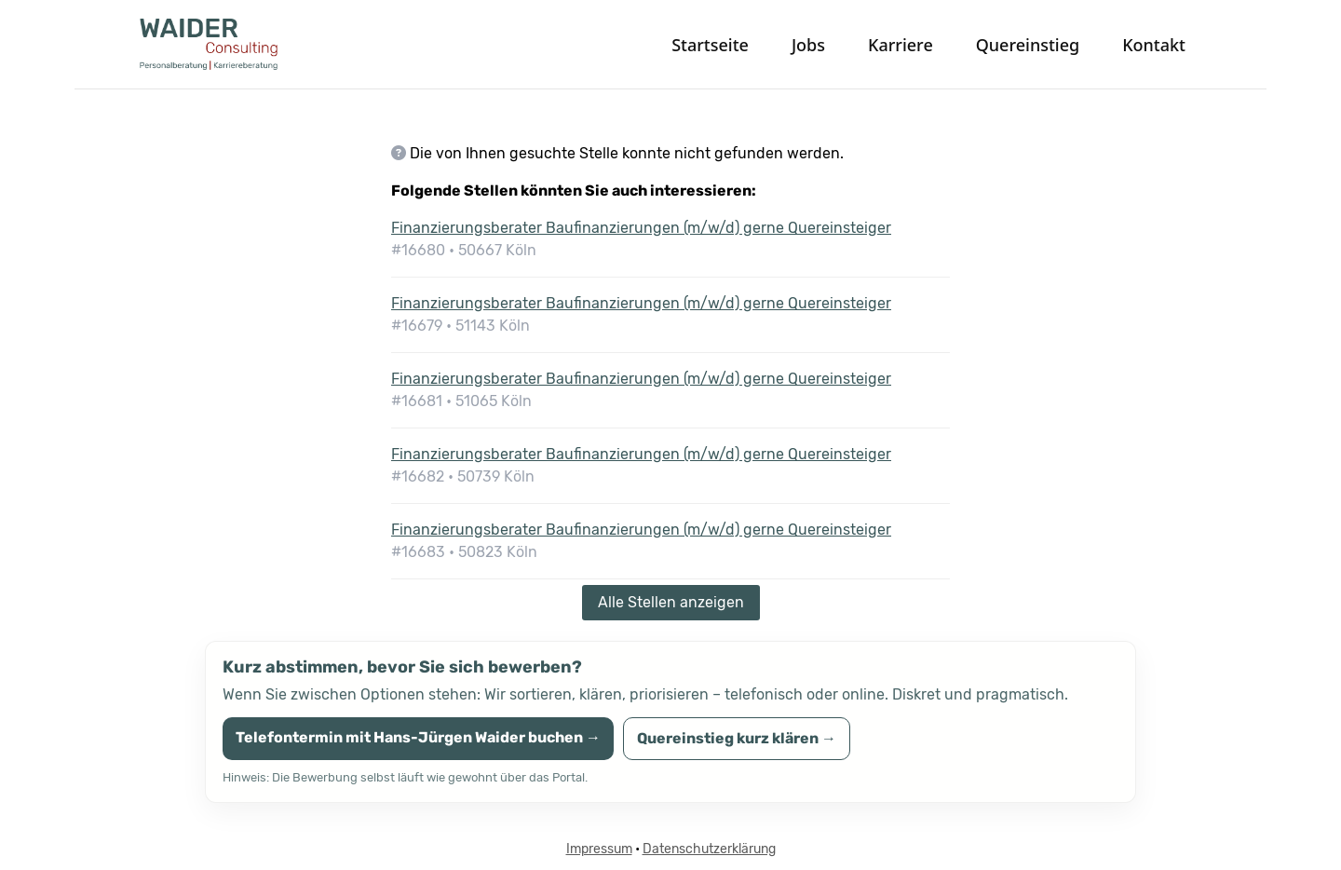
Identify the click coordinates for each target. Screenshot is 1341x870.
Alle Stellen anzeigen (671, 602)
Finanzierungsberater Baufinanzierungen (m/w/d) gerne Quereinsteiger (641, 228)
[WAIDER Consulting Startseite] (242, 44)
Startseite (710, 45)
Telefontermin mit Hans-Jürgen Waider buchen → (418, 737)
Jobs (808, 45)
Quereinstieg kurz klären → (736, 738)
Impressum (599, 849)
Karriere (900, 45)
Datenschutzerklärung (709, 849)
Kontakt (1153, 45)
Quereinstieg (1027, 45)
